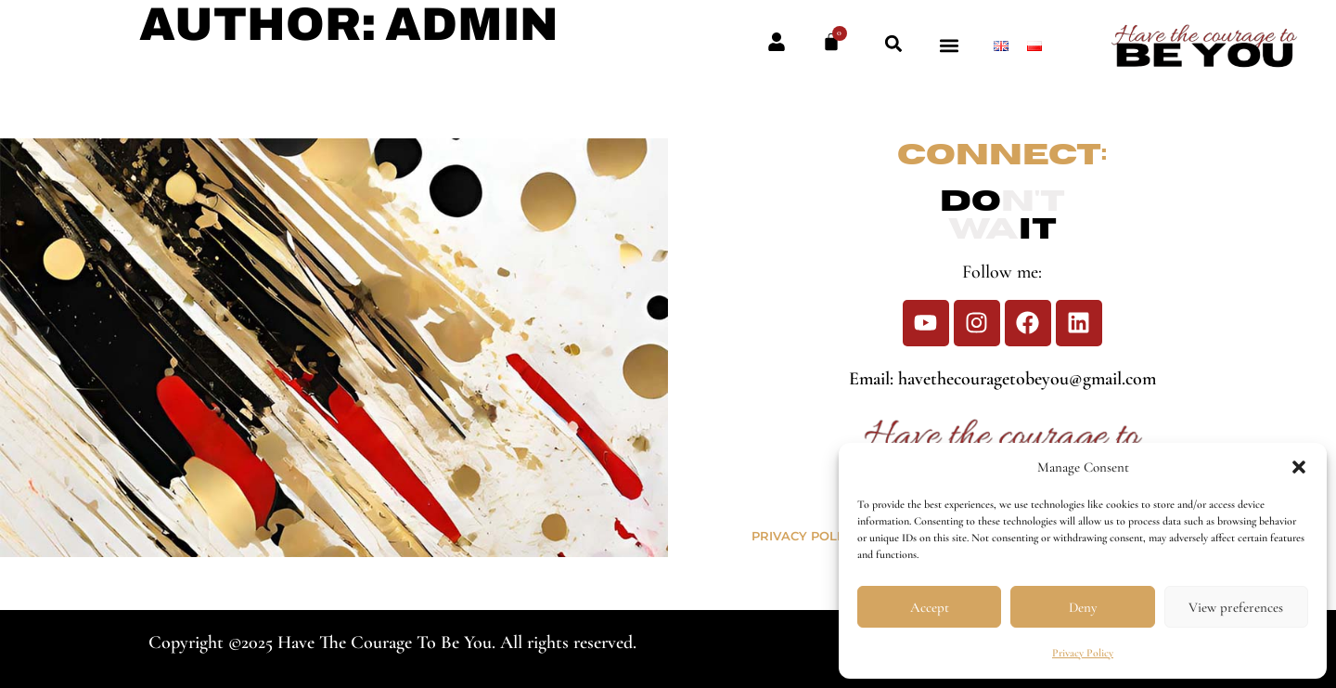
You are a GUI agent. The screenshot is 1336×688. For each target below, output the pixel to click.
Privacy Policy (1082, 652)
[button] (1299, 467)
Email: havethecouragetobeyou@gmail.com (1002, 379)
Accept (929, 607)
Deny (1083, 607)
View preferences (1235, 607)
